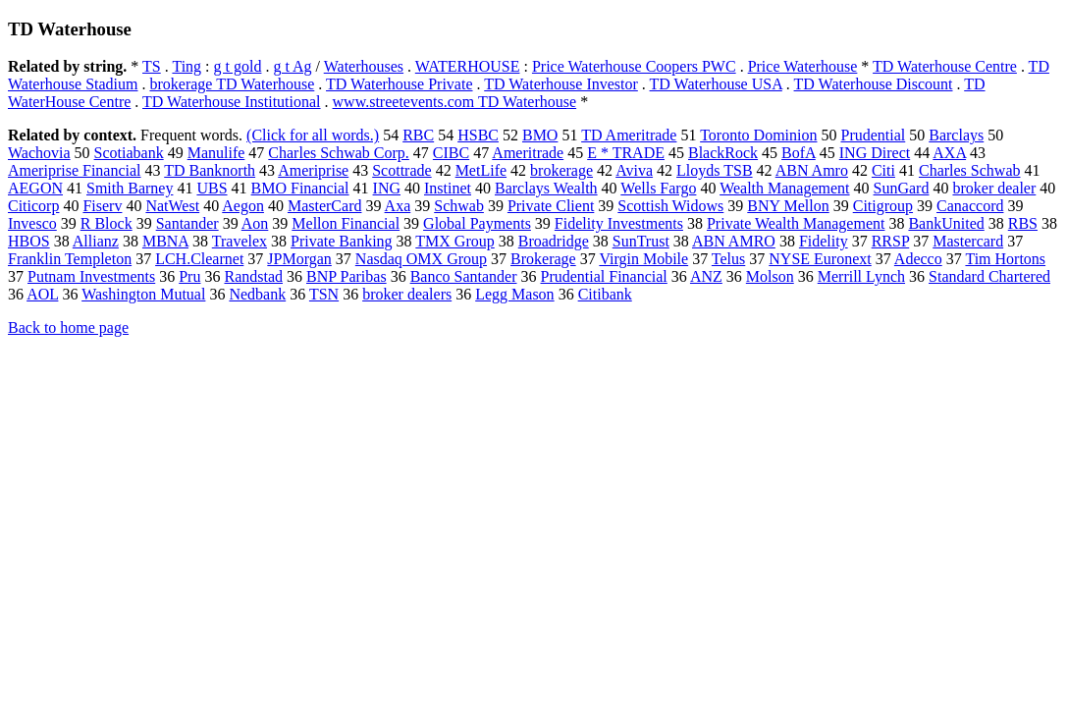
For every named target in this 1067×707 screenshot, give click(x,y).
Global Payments (477, 223)
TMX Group (454, 241)
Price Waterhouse (803, 66)
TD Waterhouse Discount (873, 84)
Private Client (550, 205)
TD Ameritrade (628, 135)
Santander (187, 223)
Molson (770, 276)
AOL (42, 294)
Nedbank (257, 294)
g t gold (238, 66)
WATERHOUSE (467, 66)
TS (151, 66)
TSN (324, 294)
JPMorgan (299, 258)
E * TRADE (626, 152)
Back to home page (68, 327)
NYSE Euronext (820, 258)
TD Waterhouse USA (716, 84)
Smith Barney (129, 188)
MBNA (165, 241)
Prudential (872, 135)
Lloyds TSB (714, 170)
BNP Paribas (346, 276)
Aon (255, 223)
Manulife (216, 152)
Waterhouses (363, 66)
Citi (883, 170)
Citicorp (33, 205)
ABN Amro (811, 170)
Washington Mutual (143, 294)
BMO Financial (300, 188)
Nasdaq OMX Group (421, 258)
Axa (398, 205)
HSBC (478, 135)
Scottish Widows (670, 205)
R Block (106, 223)
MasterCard (325, 205)
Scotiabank (129, 152)
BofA (798, 152)
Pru (189, 276)
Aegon (243, 205)
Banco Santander (463, 276)
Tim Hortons (1005, 258)
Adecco (918, 258)
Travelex (239, 241)
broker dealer (994, 188)
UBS (211, 188)
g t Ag (292, 66)
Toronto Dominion (758, 135)
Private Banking (342, 241)
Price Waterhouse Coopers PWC (634, 66)
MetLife (481, 170)
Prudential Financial (604, 276)
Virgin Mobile (643, 258)
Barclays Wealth (546, 188)
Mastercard (968, 241)
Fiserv (102, 205)
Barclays (956, 135)
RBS (1023, 223)
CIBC (451, 152)
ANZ (706, 276)
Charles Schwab (970, 170)
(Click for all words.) (312, 135)
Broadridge (553, 241)
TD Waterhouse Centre (945, 66)
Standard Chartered (989, 276)
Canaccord (969, 205)
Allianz (96, 241)
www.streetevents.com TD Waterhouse (455, 101)
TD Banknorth (209, 170)
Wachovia (39, 152)
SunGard (902, 188)
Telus (728, 258)
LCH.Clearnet (199, 258)
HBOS (29, 241)
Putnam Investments (91, 276)
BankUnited (946, 223)
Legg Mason (514, 294)
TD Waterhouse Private (399, 84)
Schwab (459, 205)
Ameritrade (527, 152)
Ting (186, 66)
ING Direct (874, 152)
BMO (540, 135)
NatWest (172, 205)
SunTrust (641, 241)
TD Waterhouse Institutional (231, 101)
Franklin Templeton (70, 258)
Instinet (447, 188)
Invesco (32, 223)
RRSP (891, 241)
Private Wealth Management (795, 223)
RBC (418, 135)
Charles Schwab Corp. (338, 152)
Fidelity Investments (619, 223)
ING (386, 188)
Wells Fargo (658, 188)
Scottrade (401, 170)
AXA (949, 152)
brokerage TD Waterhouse (231, 84)
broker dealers (407, 294)
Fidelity (823, 241)
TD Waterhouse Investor (561, 84)
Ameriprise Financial (74, 170)
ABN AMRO (733, 241)
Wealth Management (784, 188)
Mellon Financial (346, 223)
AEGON (35, 188)
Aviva (634, 170)
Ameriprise (313, 170)
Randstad (253, 276)
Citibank (605, 294)
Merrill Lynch (861, 276)
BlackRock (723, 152)
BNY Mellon (787, 205)
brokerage (561, 170)
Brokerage (543, 258)
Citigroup (883, 205)
